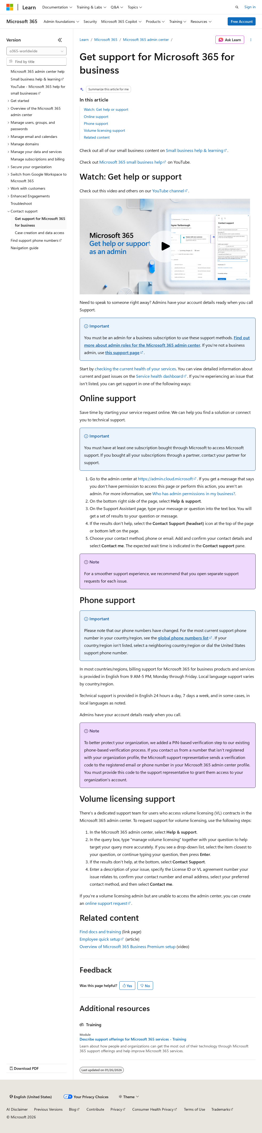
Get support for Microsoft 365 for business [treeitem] (40, 222)
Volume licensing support (104, 130)
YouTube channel (168, 190)
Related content (97, 137)
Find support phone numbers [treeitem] (34, 240)
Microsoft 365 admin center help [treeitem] (37, 71)
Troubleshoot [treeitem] (21, 203)
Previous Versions (48, 1109)
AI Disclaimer (17, 1109)
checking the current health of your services (135, 368)
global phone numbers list (183, 637)
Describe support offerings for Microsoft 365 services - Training (133, 1039)
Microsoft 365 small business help (130, 162)
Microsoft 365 (105, 39)
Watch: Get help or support (106, 109)
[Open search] (237, 7)
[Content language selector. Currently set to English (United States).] (30, 1097)
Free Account (242, 21)
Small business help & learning (194, 150)
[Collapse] (60, 40)
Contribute (95, 1109)
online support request (106, 903)
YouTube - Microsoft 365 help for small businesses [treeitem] (38, 90)
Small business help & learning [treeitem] (35, 79)
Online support (96, 116)
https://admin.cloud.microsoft (165, 478)
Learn (84, 39)
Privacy (116, 1109)
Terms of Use (194, 1109)
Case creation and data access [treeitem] (39, 232)
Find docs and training (100, 931)
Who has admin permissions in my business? (193, 493)
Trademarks (220, 1109)
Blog (72, 1109)
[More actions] (251, 40)
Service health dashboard (159, 376)
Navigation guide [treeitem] (24, 247)
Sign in (250, 6)
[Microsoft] (9, 7)
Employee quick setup (100, 939)
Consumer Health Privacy (153, 1109)
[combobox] (36, 51)
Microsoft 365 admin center (146, 39)
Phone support (96, 123)
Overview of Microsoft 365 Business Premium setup (127, 946)
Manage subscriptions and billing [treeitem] (37, 159)
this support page (122, 352)
